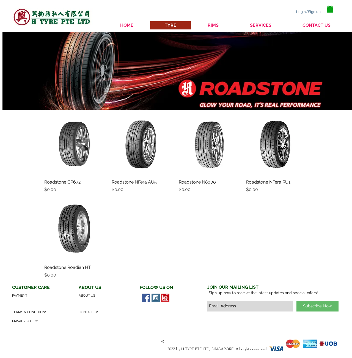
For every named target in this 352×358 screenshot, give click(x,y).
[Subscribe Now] (317, 306)
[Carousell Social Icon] (165, 298)
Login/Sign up (308, 12)
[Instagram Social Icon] (156, 298)
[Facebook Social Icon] (146, 298)
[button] (330, 9)
